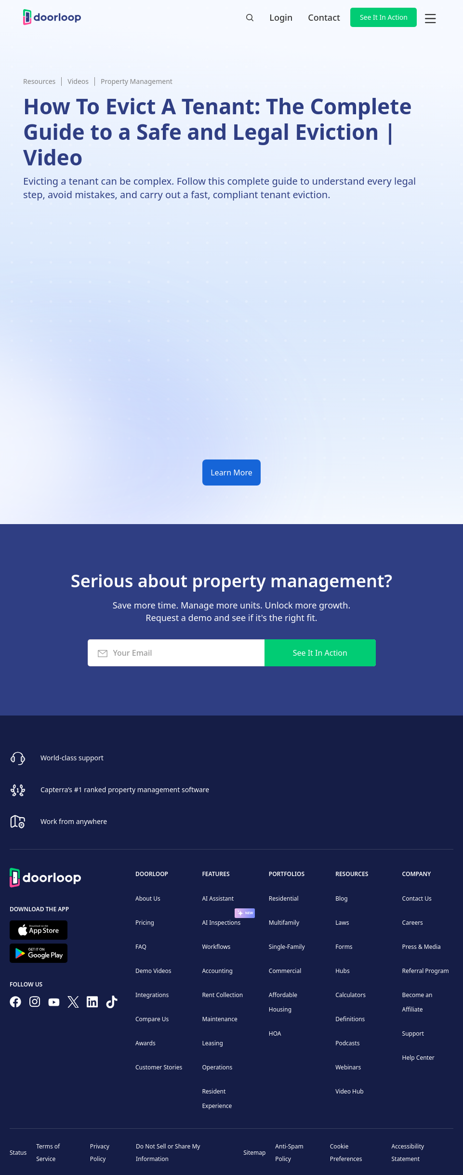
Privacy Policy (99, 1152)
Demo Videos (153, 971)
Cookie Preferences (346, 1152)
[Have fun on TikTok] (112, 1004)
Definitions (350, 1019)
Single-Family (287, 947)
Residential (284, 898)
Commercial (285, 971)
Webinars (348, 1067)
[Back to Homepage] (45, 876)
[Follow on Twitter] (73, 1004)
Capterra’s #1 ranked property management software (124, 789)
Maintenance (219, 1019)
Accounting (217, 971)
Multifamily (284, 922)
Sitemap (254, 1152)
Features (215, 874)
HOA (275, 1033)
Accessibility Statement (407, 1152)
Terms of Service (48, 1152)
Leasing (212, 1043)
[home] (52, 17)
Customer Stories (158, 1067)
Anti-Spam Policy (289, 1152)
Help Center (418, 1057)
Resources (39, 81)
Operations (217, 1067)
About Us (147, 898)
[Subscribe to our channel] (54, 1004)
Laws (342, 922)
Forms (343, 947)
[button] (430, 17)
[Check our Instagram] (34, 1003)
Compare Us (152, 1019)
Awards (145, 1043)
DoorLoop (151, 874)
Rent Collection (222, 995)
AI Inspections (221, 922)
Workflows (216, 947)
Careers (412, 922)
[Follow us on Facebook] (15, 1004)
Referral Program (425, 971)
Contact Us (417, 898)
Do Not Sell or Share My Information (168, 1152)
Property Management (136, 81)
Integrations (152, 995)
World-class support (72, 757)
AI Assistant (218, 898)
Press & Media (421, 947)
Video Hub (349, 1091)
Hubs (342, 971)
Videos (78, 81)
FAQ (140, 947)
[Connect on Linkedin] (92, 1004)
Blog (341, 898)
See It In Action (384, 17)
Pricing (144, 922)
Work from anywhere (73, 821)
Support (413, 1033)
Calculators (350, 995)
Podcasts (347, 1043)
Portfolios (286, 874)
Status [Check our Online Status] (18, 1152)
